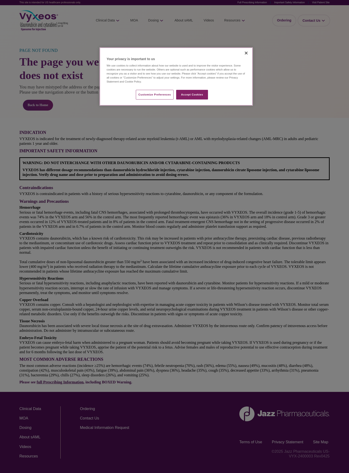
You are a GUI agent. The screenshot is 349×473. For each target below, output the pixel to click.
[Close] (246, 53)
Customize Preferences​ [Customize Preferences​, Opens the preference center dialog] (154, 94)
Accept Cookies (192, 94)
